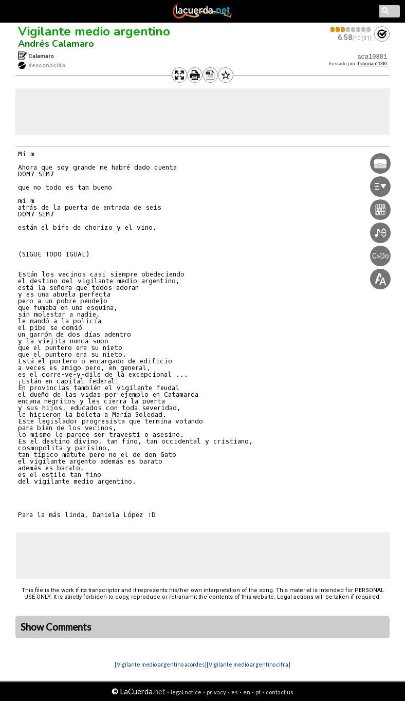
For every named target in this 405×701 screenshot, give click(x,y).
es (234, 692)
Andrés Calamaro (56, 44)
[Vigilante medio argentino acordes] (161, 664)
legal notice (186, 692)
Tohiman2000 (372, 63)
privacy (216, 692)
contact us (279, 692)
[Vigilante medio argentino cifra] (248, 664)
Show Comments (56, 627)
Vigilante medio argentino (94, 31)
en (246, 692)
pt (258, 692)
